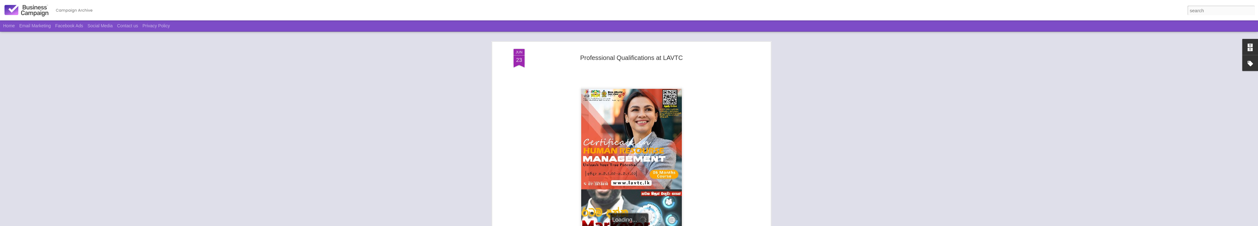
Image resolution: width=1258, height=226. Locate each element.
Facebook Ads (69, 25)
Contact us (127, 25)
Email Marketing (35, 25)
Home (9, 25)
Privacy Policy (156, 25)
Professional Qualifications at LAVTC (631, 57)
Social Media (100, 25)
